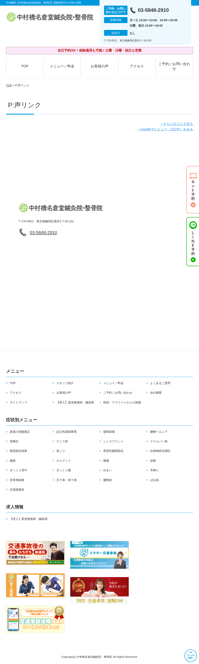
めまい (107, 470)
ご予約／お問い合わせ (174, 66)
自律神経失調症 (160, 451)
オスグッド (63, 460)
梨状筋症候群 (18, 451)
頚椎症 (14, 441)
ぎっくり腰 (63, 470)
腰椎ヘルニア (158, 431)
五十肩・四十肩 (66, 480)
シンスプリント (113, 441)
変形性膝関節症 (113, 451)
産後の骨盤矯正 (20, 431)
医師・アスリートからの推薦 (122, 402)
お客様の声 (99, 66)
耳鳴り (154, 470)
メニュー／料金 (62, 66)
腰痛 (106, 460)
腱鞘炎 (107, 480)
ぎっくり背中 (18, 470)
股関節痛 (109, 431)
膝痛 (13, 460)
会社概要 (156, 392)
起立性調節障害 (66, 431)
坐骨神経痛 (17, 480)
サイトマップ (18, 402)
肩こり (60, 451)
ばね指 (154, 480)
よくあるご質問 (160, 383)
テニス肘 (62, 441)
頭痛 (153, 460)
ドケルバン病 (158, 441)
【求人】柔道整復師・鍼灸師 (75, 402)
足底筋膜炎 (17, 489)
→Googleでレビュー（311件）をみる (165, 129)
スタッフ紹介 (65, 383)
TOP (24, 66)
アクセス (137, 66)
